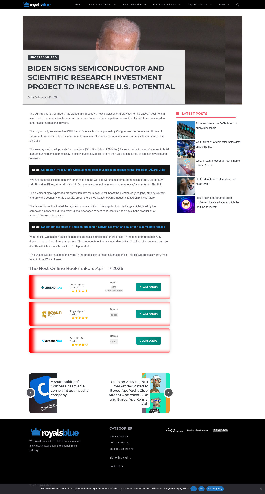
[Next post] (169, 393)
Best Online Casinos (104, 4)
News (226, 4)
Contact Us (116, 466)
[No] (260, 488)
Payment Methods (202, 4)
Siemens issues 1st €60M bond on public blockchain (207, 130)
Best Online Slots (136, 4)
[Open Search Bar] (237, 4)
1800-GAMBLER (118, 436)
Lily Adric (35, 97)
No (201, 488)
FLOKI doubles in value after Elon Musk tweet (206, 186)
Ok (193, 488)
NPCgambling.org (119, 442)
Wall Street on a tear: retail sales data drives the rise (209, 149)
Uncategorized (43, 57)
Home (78, 4)
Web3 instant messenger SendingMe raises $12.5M (208, 167)
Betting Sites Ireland (121, 448)
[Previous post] (30, 393)
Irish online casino (120, 457)
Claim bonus (149, 287)
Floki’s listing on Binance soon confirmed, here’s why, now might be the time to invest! (208, 204)
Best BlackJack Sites (168, 4)
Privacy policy (215, 488)
